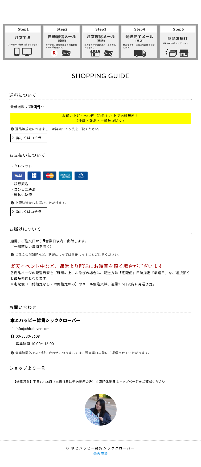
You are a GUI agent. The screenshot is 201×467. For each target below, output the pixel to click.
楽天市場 (100, 453)
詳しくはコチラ (29, 138)
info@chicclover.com (32, 328)
